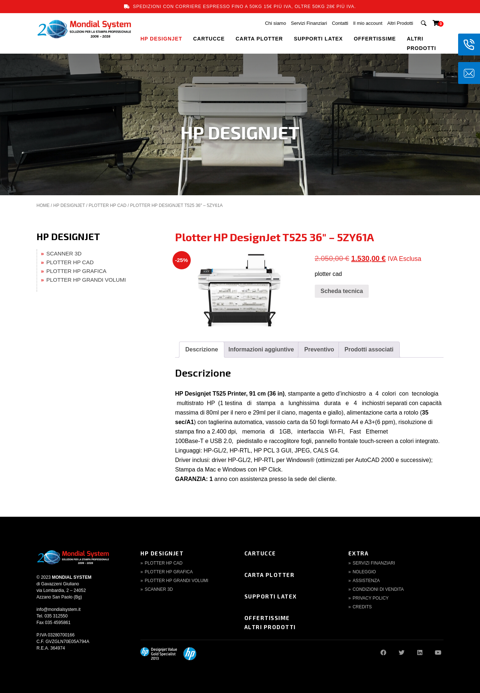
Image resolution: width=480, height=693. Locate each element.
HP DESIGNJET (161, 39)
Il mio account (367, 23)
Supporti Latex (270, 596)
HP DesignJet (161, 553)
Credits (362, 606)
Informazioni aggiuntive (261, 349)
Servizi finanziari (374, 563)
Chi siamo (275, 23)
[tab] (201, 350)
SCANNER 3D (64, 253)
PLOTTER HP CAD (108, 205)
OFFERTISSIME (375, 39)
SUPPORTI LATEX (318, 39)
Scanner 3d (159, 589)
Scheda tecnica (342, 291)
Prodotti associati (369, 349)
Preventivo (319, 349)
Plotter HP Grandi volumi (176, 580)
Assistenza (366, 580)
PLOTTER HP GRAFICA (76, 271)
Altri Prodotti (400, 23)
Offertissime (267, 618)
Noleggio (364, 571)
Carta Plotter (269, 574)
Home (43, 205)
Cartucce (260, 553)
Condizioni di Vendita (378, 589)
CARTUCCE (209, 39)
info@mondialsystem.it (58, 609)
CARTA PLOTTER (259, 39)
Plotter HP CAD (164, 563)
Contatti (340, 23)
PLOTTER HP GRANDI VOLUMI (86, 280)
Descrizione (201, 349)
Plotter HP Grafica (169, 571)
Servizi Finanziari (309, 23)
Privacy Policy (371, 598)
